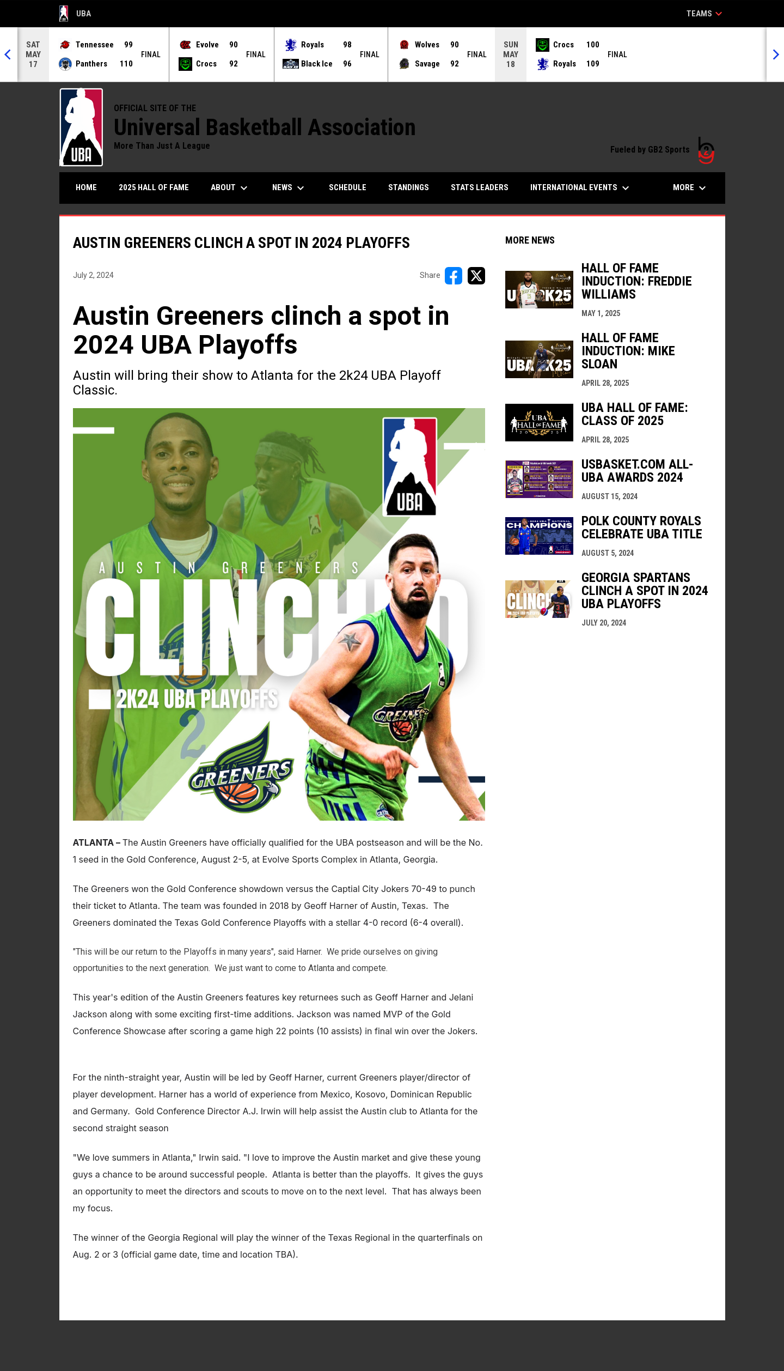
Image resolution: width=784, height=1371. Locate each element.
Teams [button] (706, 13)
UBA (75, 13)
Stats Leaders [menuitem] (480, 187)
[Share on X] (476, 275)
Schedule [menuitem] (347, 187)
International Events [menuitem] (581, 188)
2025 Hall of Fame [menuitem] (154, 187)
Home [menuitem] (86, 187)
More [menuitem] (691, 188)
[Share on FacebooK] (453, 275)
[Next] (775, 54)
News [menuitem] (289, 188)
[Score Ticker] (392, 54)
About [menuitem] (230, 188)
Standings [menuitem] (408, 187)
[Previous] (8, 54)
